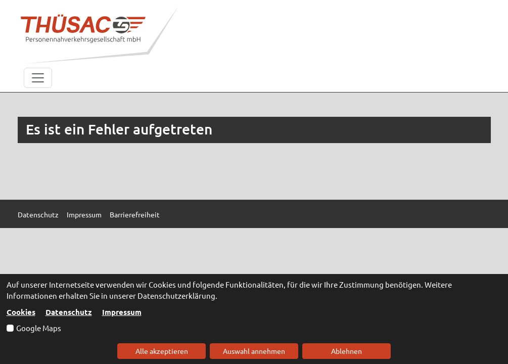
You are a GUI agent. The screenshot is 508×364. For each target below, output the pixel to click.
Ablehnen (346, 350)
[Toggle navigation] (38, 78)
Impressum (122, 312)
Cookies (21, 312)
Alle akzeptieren (161, 350)
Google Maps (38, 328)
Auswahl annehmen (254, 350)
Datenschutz (68, 312)
